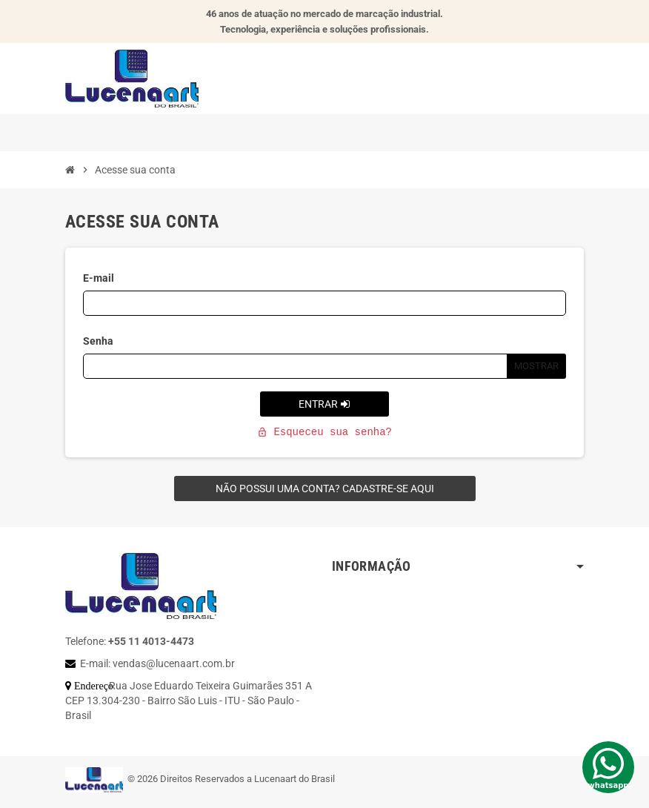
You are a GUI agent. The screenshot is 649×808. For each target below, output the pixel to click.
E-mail (98, 278)
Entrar (324, 404)
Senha (98, 341)
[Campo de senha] (295, 366)
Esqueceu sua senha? (324, 432)
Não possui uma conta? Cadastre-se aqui (325, 488)
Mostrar (536, 365)
